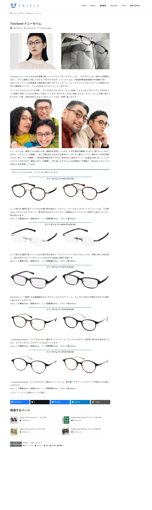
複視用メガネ (123, 255)
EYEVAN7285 (123, 91)
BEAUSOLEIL (123, 59)
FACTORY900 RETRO (126, 95)
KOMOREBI (122, 127)
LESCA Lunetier (123, 131)
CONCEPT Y (122, 77)
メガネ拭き (122, 232)
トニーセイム (29, 445)
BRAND (25, 443)
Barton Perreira (123, 55)
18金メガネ (122, 223)
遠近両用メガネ (123, 250)
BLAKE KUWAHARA (125, 68)
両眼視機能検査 (123, 245)
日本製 (54, 445)
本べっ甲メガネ (123, 218)
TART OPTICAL (124, 163)
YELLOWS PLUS (124, 185)
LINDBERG (122, 140)
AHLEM (120, 37)
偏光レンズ (122, 260)
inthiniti (120, 113)
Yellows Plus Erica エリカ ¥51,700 (32, 429)
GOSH (120, 104)
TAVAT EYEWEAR (124, 167)
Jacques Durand (124, 118)
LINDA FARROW (124, 136)
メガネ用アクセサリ (125, 228)
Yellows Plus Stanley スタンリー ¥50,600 (86, 417)
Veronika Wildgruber (125, 176)
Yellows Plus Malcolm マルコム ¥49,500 (85, 429)
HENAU (120, 109)
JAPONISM (122, 122)
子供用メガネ (123, 199)
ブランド (40, 445)
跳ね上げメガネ (123, 208)
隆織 (119, 158)
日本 (47, 445)
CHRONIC (122, 73)
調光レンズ (122, 265)
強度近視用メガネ (124, 203)
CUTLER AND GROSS (126, 82)
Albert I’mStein (123, 42)
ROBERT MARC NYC (125, 154)
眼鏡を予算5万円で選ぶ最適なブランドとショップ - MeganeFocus (48, 462)
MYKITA (121, 149)
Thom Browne (123, 172)
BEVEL (120, 64)
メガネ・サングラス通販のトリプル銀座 (27, 392)
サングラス (122, 194)
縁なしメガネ (123, 213)
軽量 (60, 445)
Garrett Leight (123, 100)
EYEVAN (121, 86)
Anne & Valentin (124, 51)
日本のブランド (35, 443)
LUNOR (120, 145)
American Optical (124, 46)
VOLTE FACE (123, 181)
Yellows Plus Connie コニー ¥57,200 (33, 417)
